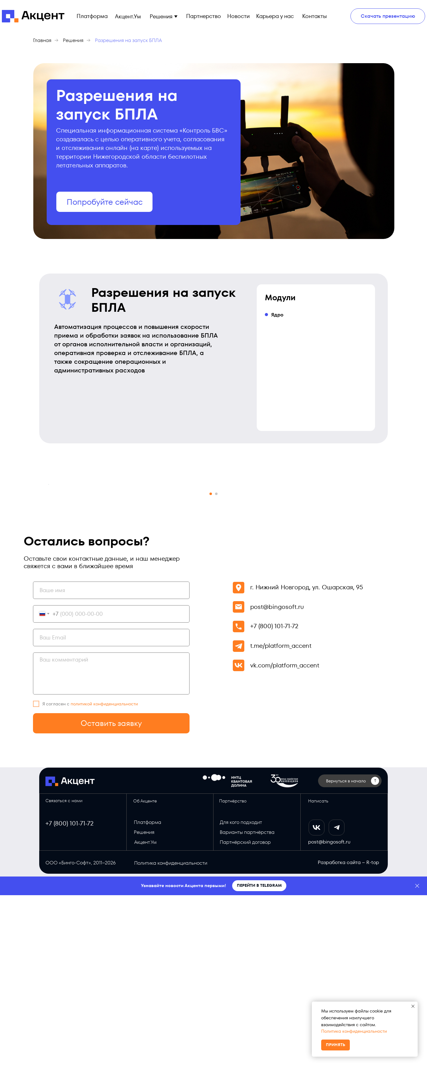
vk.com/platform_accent (284, 836)
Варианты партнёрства (247, 1003)
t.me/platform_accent (281, 816)
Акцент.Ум (145, 1013)
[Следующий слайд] (378, 569)
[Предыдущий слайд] (48, 569)
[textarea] (111, 844)
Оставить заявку (111, 894)
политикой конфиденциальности (104, 875)
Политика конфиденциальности (354, 1031)
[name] (111, 761)
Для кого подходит (241, 993)
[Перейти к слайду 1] (210, 664)
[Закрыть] (417, 1056)
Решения (73, 40)
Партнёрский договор (245, 1013)
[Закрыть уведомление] (413, 1006)
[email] (111, 808)
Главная (42, 40)
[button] (175, 16)
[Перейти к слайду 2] (216, 664)
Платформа (147, 993)
